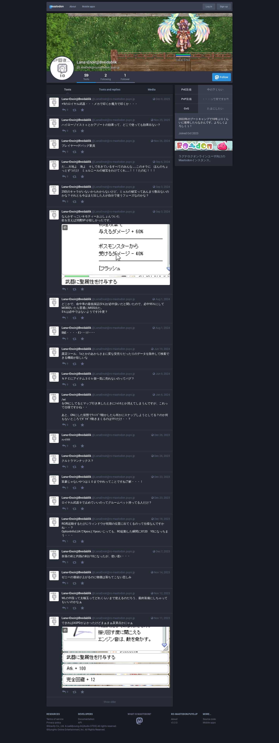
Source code (209, 719)
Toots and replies (109, 89)
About (73, 6)
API (80, 722)
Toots (67, 89)
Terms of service (54, 719)
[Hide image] (65, 227)
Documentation (86, 719)
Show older (110, 701)
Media (152, 89)
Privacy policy (53, 722)
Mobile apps (88, 6)
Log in (209, 6)
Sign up (224, 6)
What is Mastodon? (139, 714)
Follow (221, 77)
